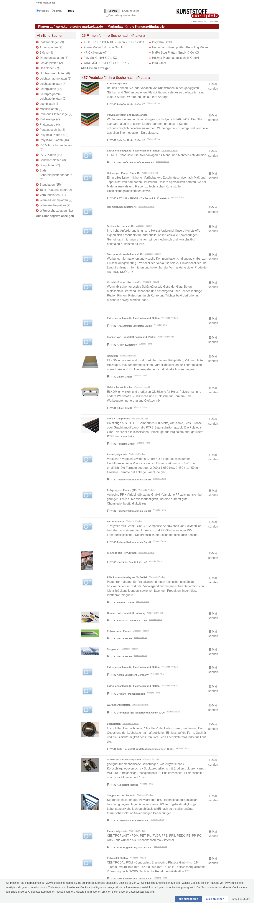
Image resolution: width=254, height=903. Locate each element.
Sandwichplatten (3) (53, 160)
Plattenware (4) (50, 124)
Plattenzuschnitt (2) (52, 129)
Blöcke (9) (46, 52)
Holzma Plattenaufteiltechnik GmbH (175, 57)
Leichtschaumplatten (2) (55, 78)
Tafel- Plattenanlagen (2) (56, 189)
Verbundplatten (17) (53, 195)
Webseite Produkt (169, 150)
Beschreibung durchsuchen (122, 15)
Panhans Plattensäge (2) (56, 114)
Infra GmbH (159, 63)
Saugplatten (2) (50, 165)
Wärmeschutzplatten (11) (56, 210)
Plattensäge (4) (50, 119)
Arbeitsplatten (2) (51, 47)
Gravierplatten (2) (51, 63)
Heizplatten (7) (49, 68)
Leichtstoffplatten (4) (53, 83)
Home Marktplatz (45, 2)
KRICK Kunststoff (94, 52)
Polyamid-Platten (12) (54, 134)
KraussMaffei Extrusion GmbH (103, 47)
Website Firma (154, 103)
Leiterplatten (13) (51, 88)
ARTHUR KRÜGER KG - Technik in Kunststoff (113, 42)
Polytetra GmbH (162, 42)
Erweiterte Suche (130, 11)
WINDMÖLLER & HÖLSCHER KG (106, 63)
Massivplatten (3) (51, 109)
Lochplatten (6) (50, 103)
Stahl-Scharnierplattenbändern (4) (56, 175)
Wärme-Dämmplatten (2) (56, 200)
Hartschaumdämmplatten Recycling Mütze (180, 47)
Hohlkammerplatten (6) (55, 73)
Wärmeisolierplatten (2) (55, 205)
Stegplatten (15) (50, 184)
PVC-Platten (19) (51, 154)
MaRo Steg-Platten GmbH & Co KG (175, 52)
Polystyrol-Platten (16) (54, 140)
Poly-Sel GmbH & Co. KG (100, 57)
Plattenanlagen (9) (52, 42)
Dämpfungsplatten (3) (54, 57)
